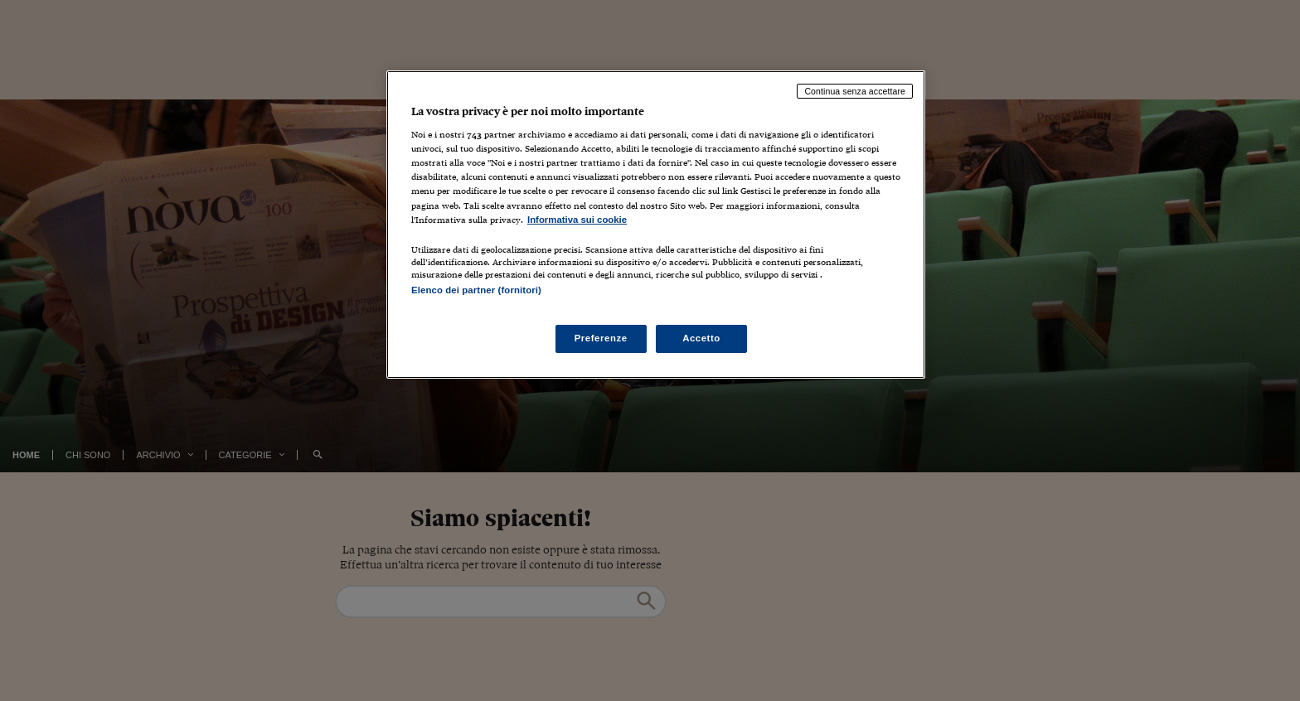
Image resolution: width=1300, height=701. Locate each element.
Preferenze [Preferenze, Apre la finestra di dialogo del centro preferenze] (601, 338)
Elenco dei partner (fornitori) (476, 290)
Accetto (701, 338)
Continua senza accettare (854, 91)
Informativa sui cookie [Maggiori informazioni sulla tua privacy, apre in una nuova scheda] (577, 220)
